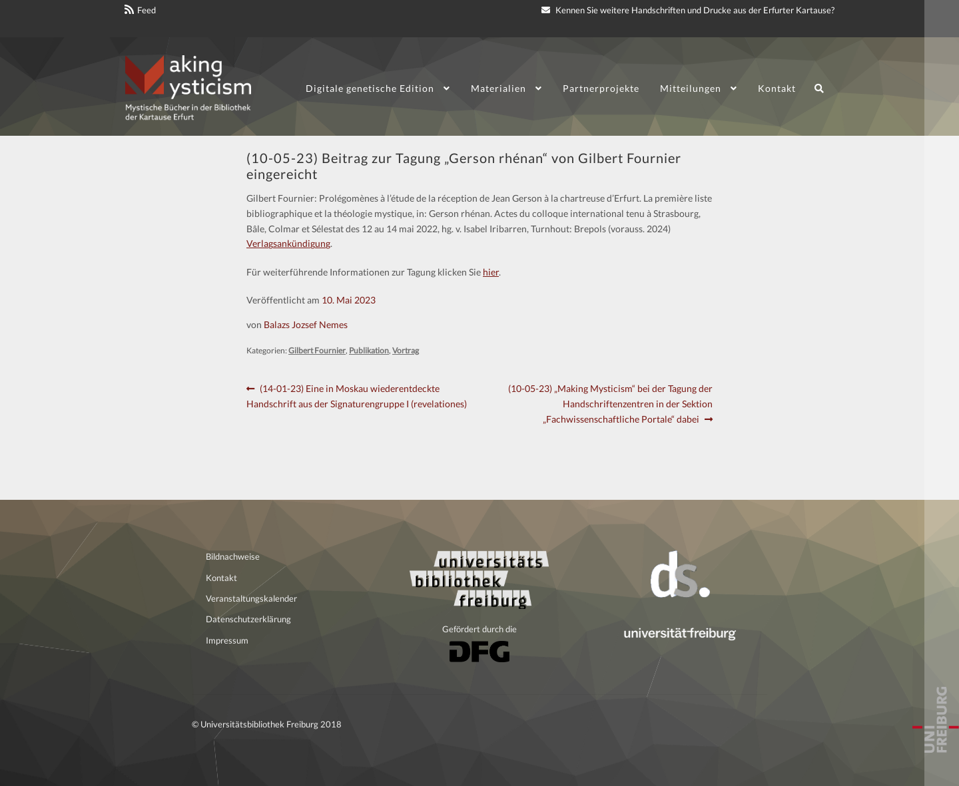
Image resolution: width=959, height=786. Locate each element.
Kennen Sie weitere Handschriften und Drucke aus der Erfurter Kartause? (687, 10)
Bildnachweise (233, 556)
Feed (146, 10)
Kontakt (777, 88)
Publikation (369, 350)
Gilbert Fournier (317, 350)
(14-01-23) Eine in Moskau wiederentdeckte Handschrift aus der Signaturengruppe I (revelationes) (356, 395)
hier (491, 272)
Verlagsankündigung (288, 243)
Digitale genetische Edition (370, 88)
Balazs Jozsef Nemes (306, 324)
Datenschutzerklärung (248, 619)
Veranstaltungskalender (251, 598)
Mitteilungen (690, 88)
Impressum (227, 640)
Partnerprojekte (601, 88)
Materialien (498, 88)
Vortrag (405, 350)
